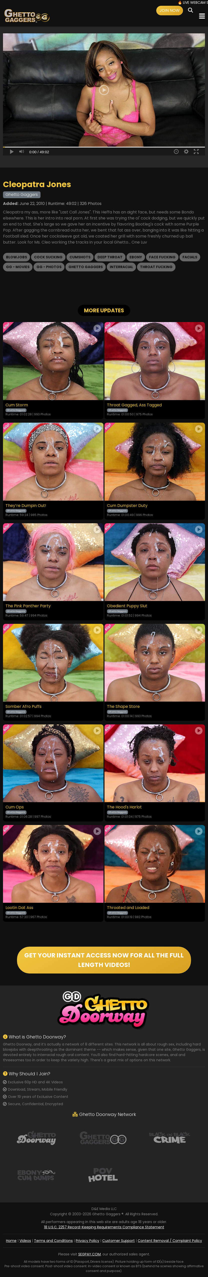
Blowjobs (16, 257)
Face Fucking (162, 257)
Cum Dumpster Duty (127, 505)
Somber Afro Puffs (24, 706)
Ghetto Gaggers (85, 266)
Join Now (170, 10)
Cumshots (80, 257)
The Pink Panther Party (28, 606)
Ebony (136, 257)
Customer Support (118, 1240)
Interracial (121, 266)
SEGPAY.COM (89, 1254)
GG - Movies (18, 266)
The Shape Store (123, 706)
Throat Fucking (156, 266)
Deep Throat (110, 257)
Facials (189, 257)
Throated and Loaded (128, 907)
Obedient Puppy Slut (127, 606)
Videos (25, 1240)
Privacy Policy (87, 1240)
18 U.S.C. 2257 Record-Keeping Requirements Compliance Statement (104, 1227)
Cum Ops (15, 807)
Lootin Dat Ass (19, 907)
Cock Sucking (48, 257)
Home (11, 1240)
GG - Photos (49, 266)
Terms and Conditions (53, 1240)
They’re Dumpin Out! (26, 505)
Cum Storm (17, 405)
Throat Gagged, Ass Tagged (134, 405)
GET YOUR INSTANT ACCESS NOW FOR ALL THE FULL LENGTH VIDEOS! (104, 960)
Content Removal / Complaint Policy (170, 1240)
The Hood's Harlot (124, 807)
